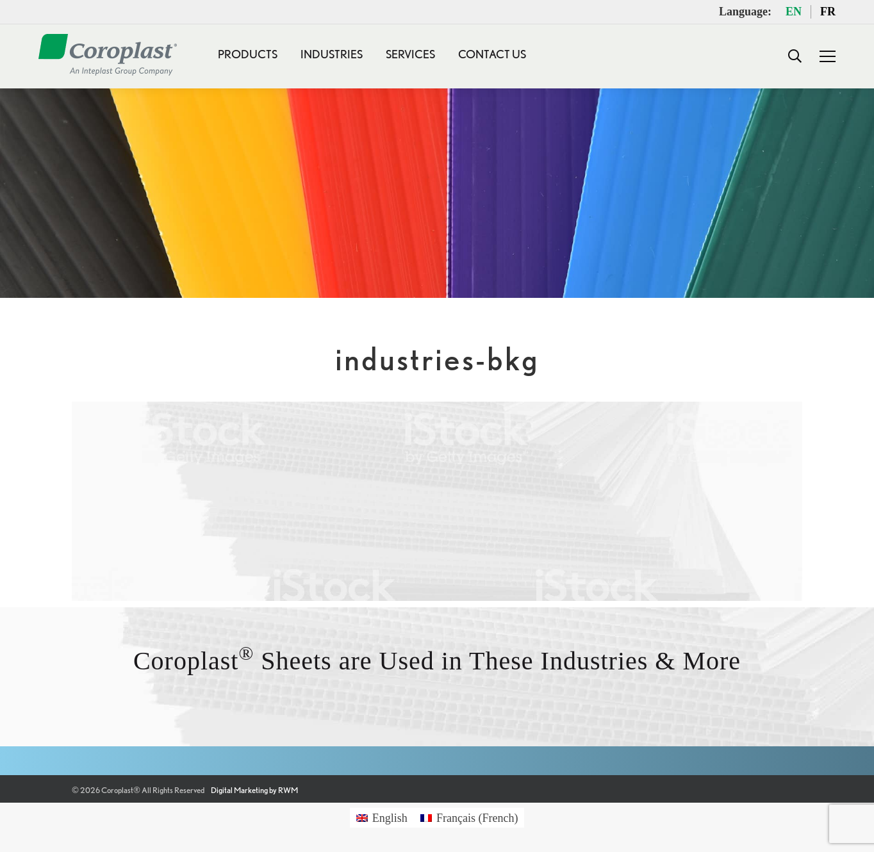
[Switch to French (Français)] (469, 818)
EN (794, 11)
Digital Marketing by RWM (254, 790)
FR (828, 11)
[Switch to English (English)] (382, 818)
